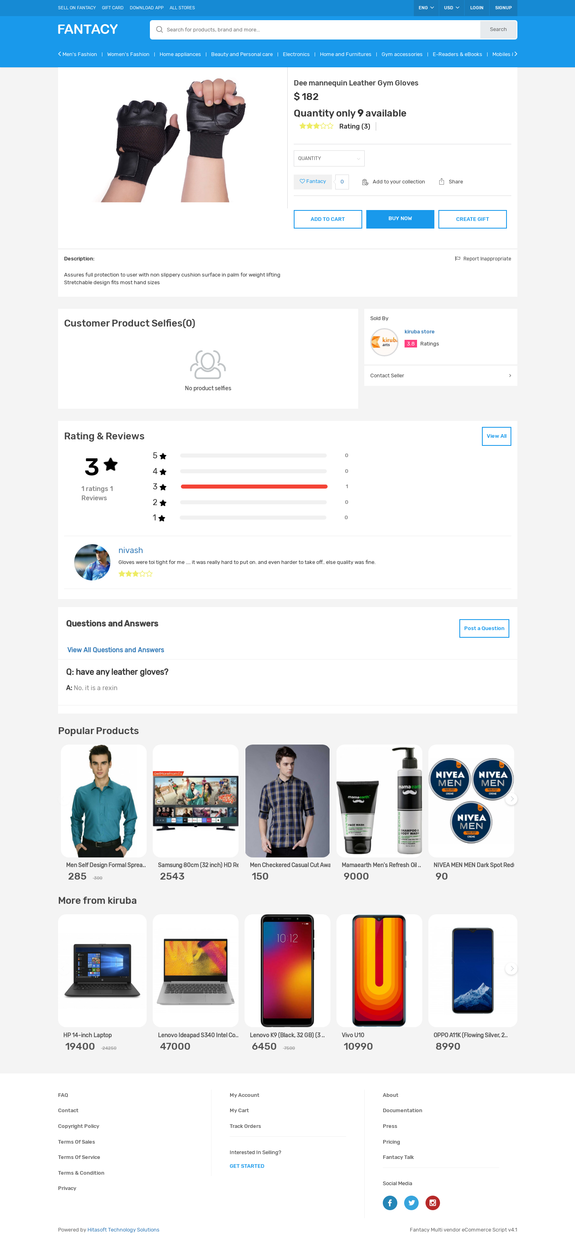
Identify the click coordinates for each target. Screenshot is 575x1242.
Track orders (245, 1126)
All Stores (182, 7)
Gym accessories (402, 54)
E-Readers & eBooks (457, 54)
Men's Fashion (79, 54)
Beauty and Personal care (242, 54)
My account (244, 1095)
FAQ (63, 1095)
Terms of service (79, 1157)
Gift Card (113, 7)
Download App (147, 7)
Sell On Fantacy (77, 7)
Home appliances (180, 54)
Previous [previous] (65, 803)
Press (390, 1126)
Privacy (67, 1188)
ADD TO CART (328, 219)
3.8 (411, 344)
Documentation (402, 1110)
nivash (130, 550)
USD (451, 7)
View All (496, 436)
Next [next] (512, 803)
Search (498, 29)
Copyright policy (78, 1126)
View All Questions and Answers (115, 650)
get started (247, 1166)
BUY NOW (400, 218)
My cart (239, 1110)
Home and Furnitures (346, 54)
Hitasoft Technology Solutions (123, 1230)
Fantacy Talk (398, 1157)
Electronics (296, 54)
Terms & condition (81, 1173)
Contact (68, 1110)
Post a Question (484, 628)
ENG (426, 7)
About (391, 1095)
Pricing (391, 1142)
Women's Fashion (128, 54)
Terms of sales (76, 1142)
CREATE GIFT (472, 219)
